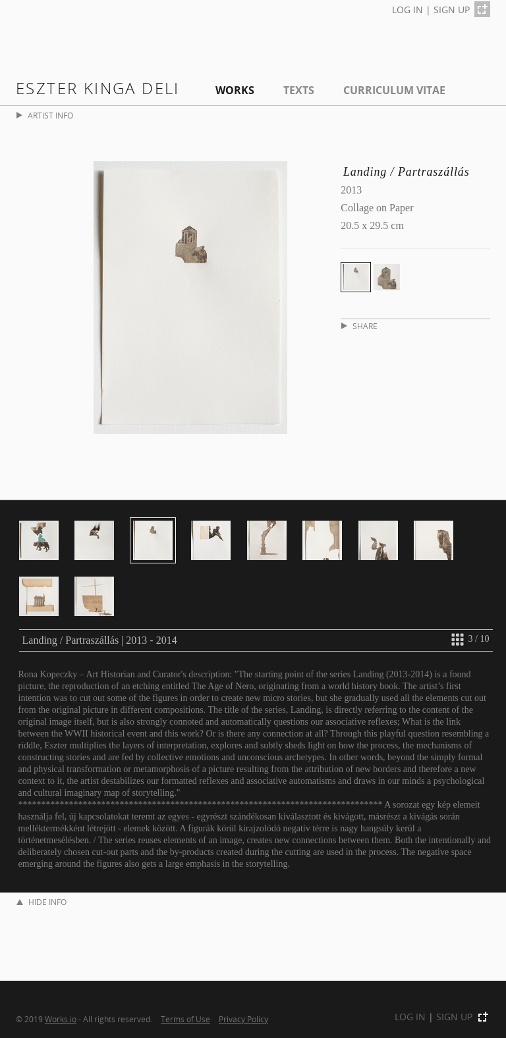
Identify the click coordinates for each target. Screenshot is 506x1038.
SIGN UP (452, 9)
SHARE (359, 326)
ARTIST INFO (44, 115)
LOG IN (407, 9)
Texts (298, 90)
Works (234, 90)
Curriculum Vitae (394, 90)
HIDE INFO (41, 902)
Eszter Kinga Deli (98, 88)
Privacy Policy (243, 1019)
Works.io (60, 1019)
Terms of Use (185, 1019)
